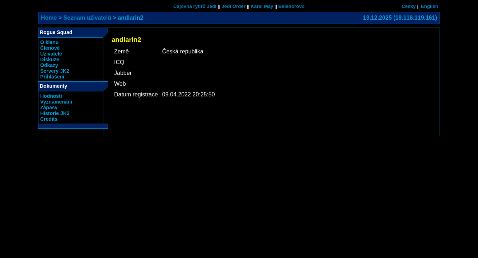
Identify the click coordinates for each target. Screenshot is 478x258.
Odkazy (49, 65)
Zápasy (48, 107)
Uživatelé (51, 54)
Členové (50, 48)
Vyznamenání (56, 102)
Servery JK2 (54, 71)
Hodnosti (51, 96)
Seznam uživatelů (87, 18)
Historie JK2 (55, 113)
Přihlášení (52, 77)
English (429, 6)
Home (49, 18)
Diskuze (49, 59)
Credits (48, 119)
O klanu (49, 42)
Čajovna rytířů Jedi (194, 6)
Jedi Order (233, 6)
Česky (409, 6)
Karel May (261, 6)
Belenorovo (291, 6)
